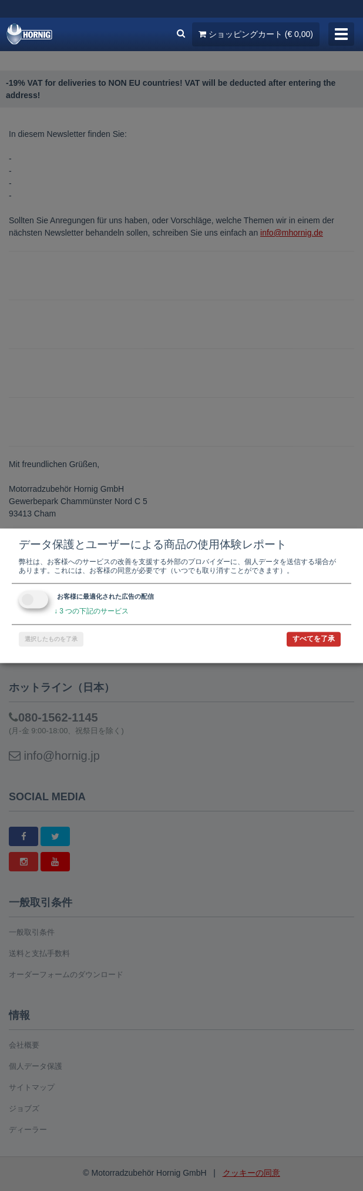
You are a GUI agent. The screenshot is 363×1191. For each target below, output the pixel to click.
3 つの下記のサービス (91, 611)
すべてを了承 (314, 639)
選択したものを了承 (51, 639)
